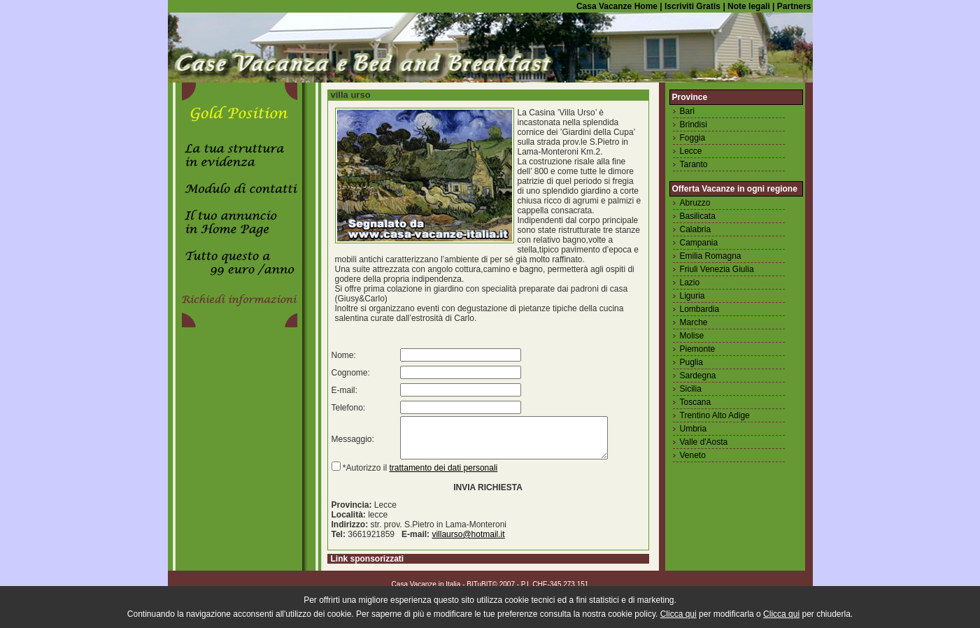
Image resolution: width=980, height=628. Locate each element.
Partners (794, 6)
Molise (692, 336)
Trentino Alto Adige (715, 415)
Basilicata (698, 216)
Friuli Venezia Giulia (717, 269)
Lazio (690, 282)
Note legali (747, 6)
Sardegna (698, 375)
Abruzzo (695, 203)
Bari (687, 111)
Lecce (691, 151)
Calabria (695, 229)
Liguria (692, 296)
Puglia (691, 362)
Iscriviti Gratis (691, 6)
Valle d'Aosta (704, 442)
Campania (699, 243)
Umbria (693, 429)
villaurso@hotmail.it (468, 543)
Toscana (695, 402)
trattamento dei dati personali (444, 476)
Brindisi (693, 124)
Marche (694, 322)
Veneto (693, 455)
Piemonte (698, 349)
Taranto (694, 164)
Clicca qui (678, 614)
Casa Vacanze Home (617, 6)
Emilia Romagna (710, 256)
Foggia (693, 138)
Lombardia (700, 309)
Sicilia (691, 389)
